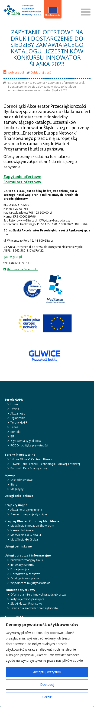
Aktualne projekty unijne (26, 510)
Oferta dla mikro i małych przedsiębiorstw (38, 594)
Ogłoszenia (37, 83)
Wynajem (11, 475)
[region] (47, 662)
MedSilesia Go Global (24, 539)
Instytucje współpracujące (27, 599)
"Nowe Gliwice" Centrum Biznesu (31, 459)
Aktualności (18, 413)
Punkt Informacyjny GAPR (26, 560)
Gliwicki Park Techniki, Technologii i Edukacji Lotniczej (45, 464)
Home (14, 404)
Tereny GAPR (18, 422)
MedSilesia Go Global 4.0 (26, 535)
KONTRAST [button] (70, 41)
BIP (51, 31)
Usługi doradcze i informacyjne (28, 555)
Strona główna (17, 83)
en (53, 25)
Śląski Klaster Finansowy (26, 604)
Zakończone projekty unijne (28, 514)
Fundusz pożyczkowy (20, 590)
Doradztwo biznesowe (25, 574)
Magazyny (16, 489)
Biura (13, 484)
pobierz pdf (13, 72)
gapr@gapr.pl (12, 257)
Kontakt (15, 432)
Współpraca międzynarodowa (30, 583)
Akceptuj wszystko (47, 672)
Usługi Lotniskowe (18, 546)
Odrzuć (47, 697)
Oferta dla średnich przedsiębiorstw (34, 608)
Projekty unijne (16, 505)
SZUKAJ (69, 4)
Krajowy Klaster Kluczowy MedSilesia (32, 521)
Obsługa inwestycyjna (24, 578)
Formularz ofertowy (22, 181)
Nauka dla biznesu (22, 530)
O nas (14, 427)
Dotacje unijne (19, 569)
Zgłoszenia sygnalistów (25, 441)
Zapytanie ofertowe (22, 176)
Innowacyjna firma (22, 565)
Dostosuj (47, 684)
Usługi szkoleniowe (19, 496)
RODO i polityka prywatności (29, 445)
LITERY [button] (52, 41)
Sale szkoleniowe (21, 480)
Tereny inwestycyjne (20, 455)
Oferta (14, 409)
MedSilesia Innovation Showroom (32, 526)
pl (48, 25)
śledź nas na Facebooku (22, 269)
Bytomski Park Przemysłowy (28, 468)
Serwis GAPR (14, 400)
